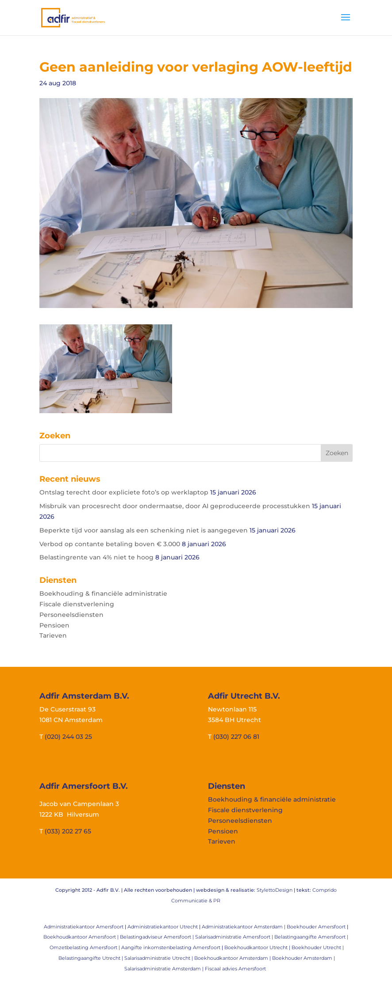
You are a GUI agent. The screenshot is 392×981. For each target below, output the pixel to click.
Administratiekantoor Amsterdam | (244, 927)
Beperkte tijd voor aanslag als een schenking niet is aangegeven (143, 530)
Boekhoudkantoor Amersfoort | (81, 937)
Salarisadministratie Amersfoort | (234, 937)
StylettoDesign (274, 890)
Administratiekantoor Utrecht (162, 927)
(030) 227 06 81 (236, 737)
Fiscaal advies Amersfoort (235, 969)
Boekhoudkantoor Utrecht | (258, 947)
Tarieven (53, 635)
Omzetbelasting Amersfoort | (85, 947)
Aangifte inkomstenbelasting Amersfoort (170, 947)
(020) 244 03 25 (68, 737)
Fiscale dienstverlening (76, 604)
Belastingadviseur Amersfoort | (157, 937)
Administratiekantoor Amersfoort (83, 927)
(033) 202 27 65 (68, 831)
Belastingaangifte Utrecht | (91, 958)
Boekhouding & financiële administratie (103, 593)
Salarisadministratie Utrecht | (159, 958)
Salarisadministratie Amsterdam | (164, 969)
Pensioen (54, 625)
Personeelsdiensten (71, 615)
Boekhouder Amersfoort (316, 927)
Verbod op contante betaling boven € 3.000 (109, 544)
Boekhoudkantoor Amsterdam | (233, 958)
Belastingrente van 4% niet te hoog (96, 557)
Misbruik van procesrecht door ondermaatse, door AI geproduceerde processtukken (174, 506)
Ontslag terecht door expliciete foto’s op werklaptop (123, 492)
